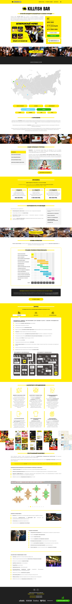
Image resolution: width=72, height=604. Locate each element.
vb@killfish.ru (31, 593)
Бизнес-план (41, 1)
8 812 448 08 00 (33, 597)
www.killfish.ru (40, 593)
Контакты (56, 1)
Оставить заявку (49, 1)
